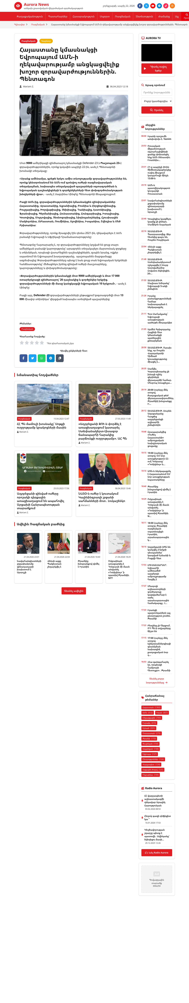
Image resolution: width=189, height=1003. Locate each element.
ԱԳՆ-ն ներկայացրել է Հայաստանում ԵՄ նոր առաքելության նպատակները (159, 475)
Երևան (149, 728)
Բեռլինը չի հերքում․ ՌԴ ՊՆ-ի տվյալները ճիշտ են (159, 628)
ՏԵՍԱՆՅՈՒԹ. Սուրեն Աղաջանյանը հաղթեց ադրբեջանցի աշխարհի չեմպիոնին (159, 418)
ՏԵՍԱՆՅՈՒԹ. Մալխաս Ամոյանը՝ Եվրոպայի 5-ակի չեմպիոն (159, 284)
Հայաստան (151, 707)
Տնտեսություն (144, 16)
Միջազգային (152, 717)
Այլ (177, 16)
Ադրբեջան (151, 749)
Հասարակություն (84, 16)
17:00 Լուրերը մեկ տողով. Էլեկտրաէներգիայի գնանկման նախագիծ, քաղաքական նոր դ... (159, 646)
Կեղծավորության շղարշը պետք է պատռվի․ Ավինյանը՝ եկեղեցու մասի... (157, 834)
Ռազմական (122, 16)
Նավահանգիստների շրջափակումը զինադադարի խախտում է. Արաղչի (29, 566)
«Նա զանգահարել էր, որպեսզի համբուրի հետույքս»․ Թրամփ (159, 666)
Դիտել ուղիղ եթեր (155, 68)
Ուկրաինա (151, 774)
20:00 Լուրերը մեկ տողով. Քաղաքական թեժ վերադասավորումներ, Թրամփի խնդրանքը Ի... (161, 397)
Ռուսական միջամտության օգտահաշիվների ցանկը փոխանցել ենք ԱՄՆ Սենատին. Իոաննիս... (159, 153)
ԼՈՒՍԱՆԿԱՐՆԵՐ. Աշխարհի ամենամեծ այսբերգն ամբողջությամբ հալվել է (157, 572)
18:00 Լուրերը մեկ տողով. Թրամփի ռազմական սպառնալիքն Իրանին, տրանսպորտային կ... (158, 531)
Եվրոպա (150, 754)
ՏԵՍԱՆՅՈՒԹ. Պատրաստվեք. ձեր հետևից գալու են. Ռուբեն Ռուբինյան (159, 235)
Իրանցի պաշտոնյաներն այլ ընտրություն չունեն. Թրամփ (159, 614)
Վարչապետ (151, 764)
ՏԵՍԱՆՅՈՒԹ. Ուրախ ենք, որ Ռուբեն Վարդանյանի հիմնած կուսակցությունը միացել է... (159, 354)
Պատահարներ (57, 16)
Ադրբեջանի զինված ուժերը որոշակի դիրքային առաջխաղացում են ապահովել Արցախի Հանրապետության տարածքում (40, 501)
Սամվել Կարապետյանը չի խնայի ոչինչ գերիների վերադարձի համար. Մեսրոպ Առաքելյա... (160, 375)
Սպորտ (105, 16)
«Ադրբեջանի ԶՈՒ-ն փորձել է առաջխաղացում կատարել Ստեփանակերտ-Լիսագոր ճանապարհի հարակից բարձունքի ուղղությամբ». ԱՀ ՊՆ (103, 431)
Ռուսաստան (151, 733)
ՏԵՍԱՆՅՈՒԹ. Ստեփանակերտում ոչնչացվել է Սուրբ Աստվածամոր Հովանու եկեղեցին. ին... (159, 266)
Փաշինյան (150, 743)
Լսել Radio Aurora (156, 852)
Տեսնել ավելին (73, 591)
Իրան (162, 712)
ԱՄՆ (148, 712)
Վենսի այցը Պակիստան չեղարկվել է (54, 563)
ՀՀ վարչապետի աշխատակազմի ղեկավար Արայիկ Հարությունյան (154, 800)
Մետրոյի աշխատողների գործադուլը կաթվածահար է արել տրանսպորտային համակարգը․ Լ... (158, 595)
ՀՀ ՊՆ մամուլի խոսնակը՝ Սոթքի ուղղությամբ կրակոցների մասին (41, 425)
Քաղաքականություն (30, 16)
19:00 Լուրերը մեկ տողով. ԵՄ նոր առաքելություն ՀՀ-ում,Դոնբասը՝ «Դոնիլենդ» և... (158, 458)
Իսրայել (149, 723)
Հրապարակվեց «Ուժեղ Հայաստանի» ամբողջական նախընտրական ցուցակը (157, 439)
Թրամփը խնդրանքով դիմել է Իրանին (88, 563)
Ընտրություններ (153, 759)
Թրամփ (149, 738)
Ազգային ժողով (153, 769)
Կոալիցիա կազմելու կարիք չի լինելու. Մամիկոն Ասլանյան (159, 221)
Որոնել (156, 110)
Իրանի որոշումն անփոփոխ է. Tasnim (159, 138)
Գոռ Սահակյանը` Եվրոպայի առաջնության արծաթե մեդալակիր (160, 318)
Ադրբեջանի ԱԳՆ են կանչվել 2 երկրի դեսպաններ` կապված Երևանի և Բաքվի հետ (159, 552)
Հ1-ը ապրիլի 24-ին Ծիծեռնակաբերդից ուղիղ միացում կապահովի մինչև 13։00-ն (159, 172)
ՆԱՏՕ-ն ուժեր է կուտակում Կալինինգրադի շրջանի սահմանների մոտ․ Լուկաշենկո (102, 497)
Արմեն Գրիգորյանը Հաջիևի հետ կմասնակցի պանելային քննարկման (159, 335)
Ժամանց (164, 16)
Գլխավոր (19, 24)
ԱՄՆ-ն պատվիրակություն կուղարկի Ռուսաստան (159, 189)
